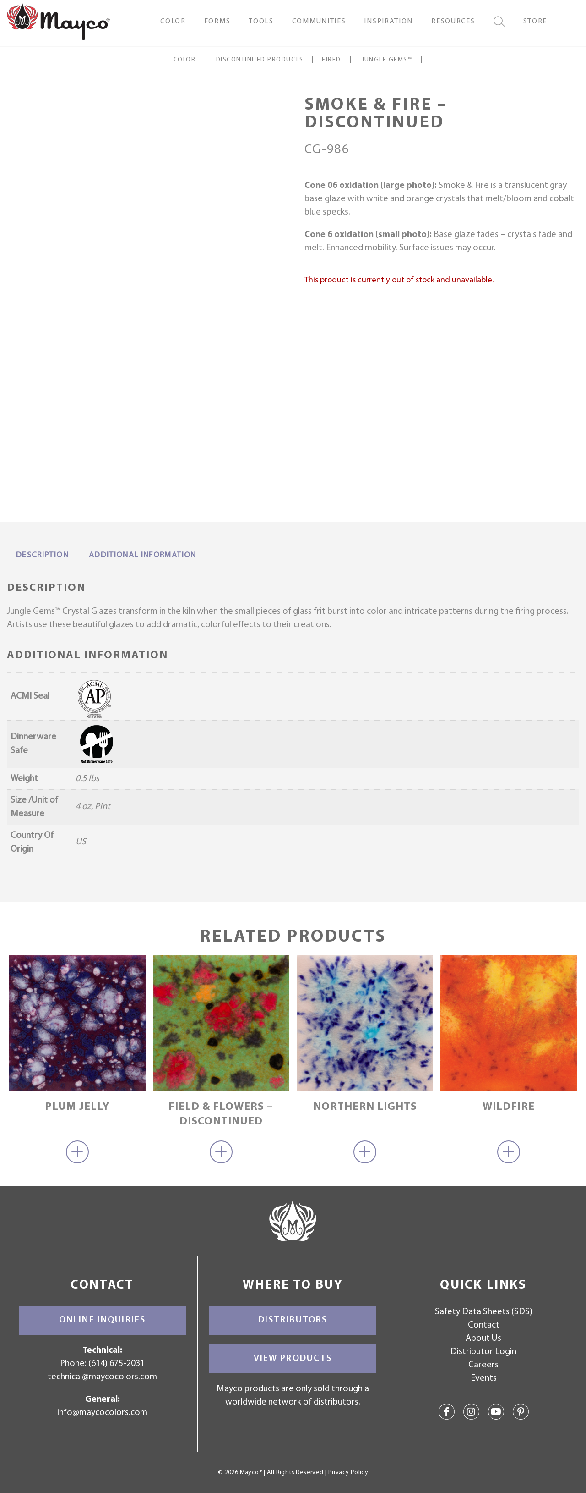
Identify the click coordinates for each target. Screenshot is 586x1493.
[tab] (42, 556)
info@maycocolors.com (102, 1412)
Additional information (142, 555)
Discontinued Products (259, 59)
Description (42, 555)
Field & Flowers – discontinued (220, 1114)
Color (184, 59)
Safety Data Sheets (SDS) (483, 1312)
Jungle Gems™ (387, 59)
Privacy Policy (348, 1472)
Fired (331, 59)
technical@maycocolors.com (102, 1377)
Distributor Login (483, 1351)
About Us (483, 1338)
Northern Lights (365, 1107)
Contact (483, 1325)
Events (484, 1378)
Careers (483, 1365)
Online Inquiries (102, 1320)
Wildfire (509, 1107)
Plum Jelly (77, 1107)
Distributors (293, 1320)
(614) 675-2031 (116, 1363)
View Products (293, 1358)
